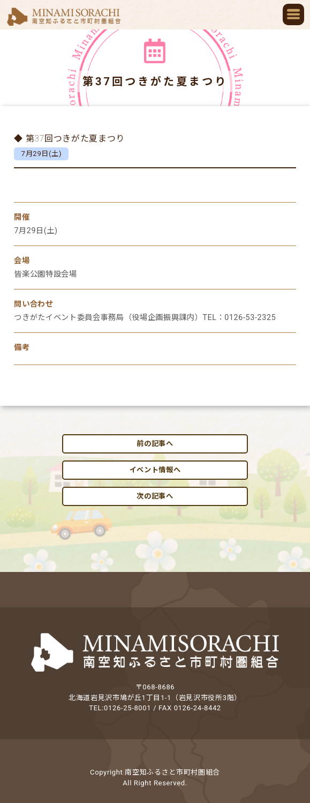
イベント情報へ (155, 470)
